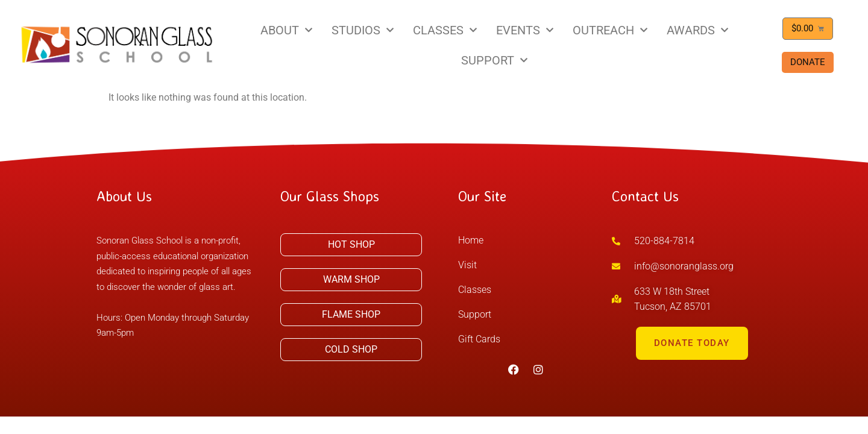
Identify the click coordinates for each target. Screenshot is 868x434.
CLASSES (445, 30)
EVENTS (524, 30)
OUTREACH (610, 30)
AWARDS (697, 30)
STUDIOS (363, 30)
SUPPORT (494, 60)
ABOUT (286, 30)
